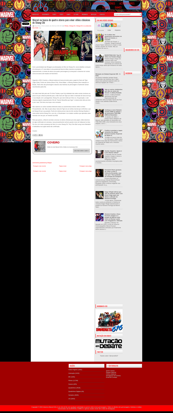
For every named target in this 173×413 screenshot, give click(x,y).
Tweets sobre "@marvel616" (109, 356)
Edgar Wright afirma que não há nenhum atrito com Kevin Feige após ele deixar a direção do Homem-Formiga (114, 195)
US (69, 399)
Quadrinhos (72, 388)
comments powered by (42, 163)
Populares (100, 30)
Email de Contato (111, 377)
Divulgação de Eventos (113, 376)
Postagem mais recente (39, 166)
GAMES (68, 14)
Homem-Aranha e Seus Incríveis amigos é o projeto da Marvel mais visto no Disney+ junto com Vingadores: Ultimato (113, 217)
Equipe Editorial (111, 372)
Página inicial (62, 166)
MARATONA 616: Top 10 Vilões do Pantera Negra (113, 56)
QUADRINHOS (45, 14)
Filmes (67, 26)
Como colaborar (111, 374)
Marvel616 (35, 14)
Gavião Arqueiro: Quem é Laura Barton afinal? (113, 151)
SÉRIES (61, 14)
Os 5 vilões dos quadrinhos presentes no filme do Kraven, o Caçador (113, 37)
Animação (71, 373)
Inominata (85, 14)
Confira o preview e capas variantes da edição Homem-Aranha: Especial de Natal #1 (113, 133)
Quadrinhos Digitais (74, 391)
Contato (102, 14)
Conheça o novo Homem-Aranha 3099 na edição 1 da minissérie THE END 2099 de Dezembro (113, 112)
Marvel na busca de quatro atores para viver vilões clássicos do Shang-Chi (61, 21)
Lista (109, 30)
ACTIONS (76, 14)
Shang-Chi (72, 26)
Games (70, 384)
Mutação (93, 14)
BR (69, 377)
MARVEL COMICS (77, 409)
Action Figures (73, 369)
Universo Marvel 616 (49, 407)
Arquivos (117, 30)
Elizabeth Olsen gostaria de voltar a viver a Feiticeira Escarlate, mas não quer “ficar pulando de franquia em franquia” (113, 173)
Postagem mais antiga (86, 166)
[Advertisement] (109, 270)
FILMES (54, 14)
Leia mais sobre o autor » (81, 150)
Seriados (71, 395)
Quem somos (110, 371)
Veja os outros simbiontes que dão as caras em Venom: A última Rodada (113, 91)
